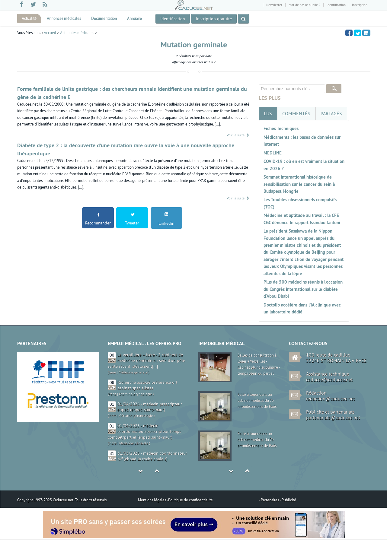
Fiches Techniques (281, 128)
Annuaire (134, 18)
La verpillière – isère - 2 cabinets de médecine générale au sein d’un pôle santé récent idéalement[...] (146, 360)
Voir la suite (238, 135)
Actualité (29, 18)
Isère (112, 372)
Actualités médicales (77, 32)
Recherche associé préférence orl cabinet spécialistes (147, 385)
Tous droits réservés (91, 499)
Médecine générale (133, 372)
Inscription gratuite (214, 18)
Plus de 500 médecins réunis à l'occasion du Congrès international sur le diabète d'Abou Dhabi (303, 289)
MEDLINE (273, 153)
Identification (336, 5)
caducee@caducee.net (329, 379)
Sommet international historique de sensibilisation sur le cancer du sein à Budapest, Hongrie (299, 184)
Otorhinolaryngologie (135, 394)
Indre (113, 415)
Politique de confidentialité (190, 499)
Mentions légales (152, 499)
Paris (112, 394)
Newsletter (274, 5)
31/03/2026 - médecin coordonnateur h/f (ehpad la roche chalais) (152, 456)
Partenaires (270, 499)
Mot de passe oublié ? (304, 5)
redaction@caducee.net (330, 398)
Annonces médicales (64, 18)
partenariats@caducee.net (333, 418)
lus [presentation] (268, 113)
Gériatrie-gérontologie (136, 415)
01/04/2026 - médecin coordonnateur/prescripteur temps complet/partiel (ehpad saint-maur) (144, 431)
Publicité (289, 499)
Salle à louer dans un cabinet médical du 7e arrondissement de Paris (257, 400)
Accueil (50, 32)
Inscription (359, 5)
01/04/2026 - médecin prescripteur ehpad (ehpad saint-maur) (149, 406)
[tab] (268, 113)
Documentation (104, 18)
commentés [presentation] (296, 113)
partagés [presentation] (331, 113)
